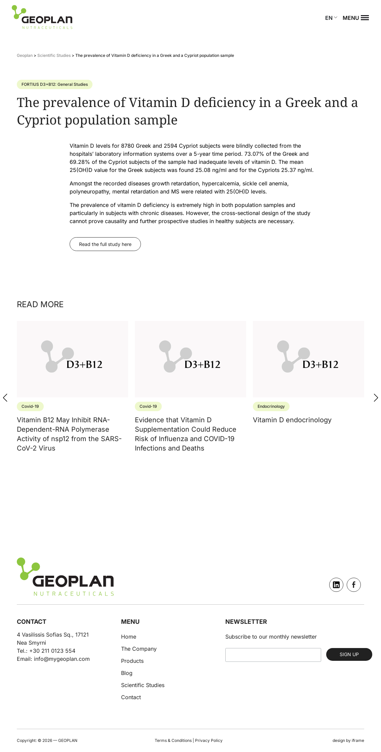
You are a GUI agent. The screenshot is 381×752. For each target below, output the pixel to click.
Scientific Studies (142, 685)
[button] (376, 397)
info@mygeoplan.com (62, 658)
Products (132, 660)
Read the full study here (105, 244)
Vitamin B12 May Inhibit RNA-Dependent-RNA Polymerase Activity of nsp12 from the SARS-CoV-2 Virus (69, 427)
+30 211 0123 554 (52, 650)
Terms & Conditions (173, 740)
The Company (139, 648)
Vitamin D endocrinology (292, 413)
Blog (126, 673)
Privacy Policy (209, 740)
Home (128, 636)
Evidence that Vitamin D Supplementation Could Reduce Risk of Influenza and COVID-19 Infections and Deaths (185, 427)
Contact (131, 697)
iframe (358, 740)
